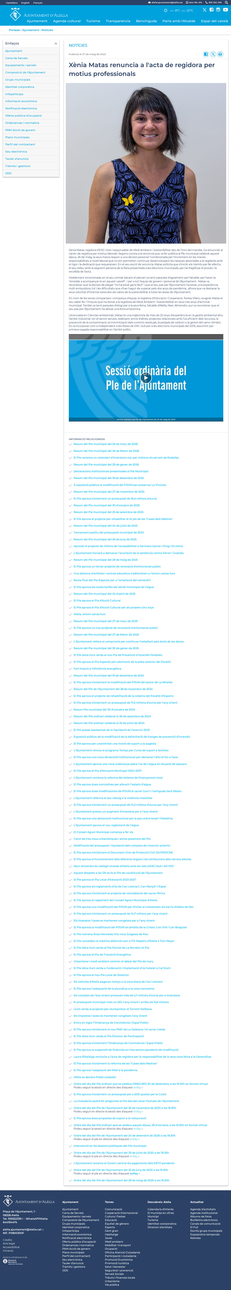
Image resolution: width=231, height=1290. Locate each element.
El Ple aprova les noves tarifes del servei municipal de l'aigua (114, 587)
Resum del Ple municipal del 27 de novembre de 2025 (109, 491)
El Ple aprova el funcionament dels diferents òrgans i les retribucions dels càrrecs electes (132, 859)
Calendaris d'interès (161, 1209)
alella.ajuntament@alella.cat (22, 1229)
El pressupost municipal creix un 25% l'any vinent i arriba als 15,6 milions (121, 1002)
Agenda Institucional (204, 1213)
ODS (8, 173)
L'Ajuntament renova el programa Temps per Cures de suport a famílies (121, 750)
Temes (109, 1202)
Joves (108, 1238)
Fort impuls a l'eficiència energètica (97, 668)
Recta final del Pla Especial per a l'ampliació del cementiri (112, 580)
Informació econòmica (21, 101)
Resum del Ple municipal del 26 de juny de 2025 (105, 539)
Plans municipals (17, 137)
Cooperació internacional (121, 1213)
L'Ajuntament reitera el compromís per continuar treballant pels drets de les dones (129, 641)
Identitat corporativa (19, 86)
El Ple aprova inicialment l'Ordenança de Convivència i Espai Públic (118, 1043)
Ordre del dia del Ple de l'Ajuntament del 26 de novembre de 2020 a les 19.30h (125, 1108)
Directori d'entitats (160, 1227)
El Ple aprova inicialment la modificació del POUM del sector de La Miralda (123, 682)
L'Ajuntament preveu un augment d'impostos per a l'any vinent (116, 811)
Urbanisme (112, 1281)
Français (38, 2)
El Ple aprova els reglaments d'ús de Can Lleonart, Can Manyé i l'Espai (120, 886)
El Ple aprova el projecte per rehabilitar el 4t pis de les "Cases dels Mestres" (123, 519)
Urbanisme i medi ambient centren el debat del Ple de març (113, 961)
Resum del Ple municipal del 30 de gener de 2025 (106, 648)
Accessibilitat (11, 1247)
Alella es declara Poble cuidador (95, 1077)
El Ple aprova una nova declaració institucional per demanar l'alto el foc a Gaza (126, 757)
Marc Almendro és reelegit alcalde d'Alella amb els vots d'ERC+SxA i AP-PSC (124, 866)
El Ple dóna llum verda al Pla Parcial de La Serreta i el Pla (111, 947)
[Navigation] (146, 377)
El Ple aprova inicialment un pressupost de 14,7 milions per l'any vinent (120, 913)
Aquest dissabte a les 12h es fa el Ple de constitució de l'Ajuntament (118, 872)
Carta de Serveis (16, 58)
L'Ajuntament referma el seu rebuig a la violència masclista (113, 798)
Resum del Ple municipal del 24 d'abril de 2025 (104, 593)
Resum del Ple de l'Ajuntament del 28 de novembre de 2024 (113, 689)
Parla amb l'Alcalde (179, 21)
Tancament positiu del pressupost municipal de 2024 (109, 532)
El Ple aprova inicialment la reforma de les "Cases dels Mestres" (115, 1063)
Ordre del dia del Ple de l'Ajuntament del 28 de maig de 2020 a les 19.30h (121, 1180)
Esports (110, 1227)
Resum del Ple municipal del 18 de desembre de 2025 (109, 478)
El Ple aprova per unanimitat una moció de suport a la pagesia (115, 743)
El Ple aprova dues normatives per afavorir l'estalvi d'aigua (112, 784)
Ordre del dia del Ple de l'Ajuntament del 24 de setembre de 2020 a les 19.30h (124, 1135)
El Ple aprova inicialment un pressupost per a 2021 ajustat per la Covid (120, 1094)
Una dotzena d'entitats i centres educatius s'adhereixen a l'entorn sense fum (124, 573)
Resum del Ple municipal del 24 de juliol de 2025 (105, 525)
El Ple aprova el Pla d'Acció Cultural (97, 600)
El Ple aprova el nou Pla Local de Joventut (101, 975)
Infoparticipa (14, 94)
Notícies (47, 30)
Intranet (8, 1250)
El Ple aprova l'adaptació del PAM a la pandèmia (105, 1070)
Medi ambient (114, 1241)
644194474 (10, 1222)
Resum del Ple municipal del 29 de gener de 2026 (106, 464)
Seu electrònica (16, 151)
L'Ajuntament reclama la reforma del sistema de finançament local (118, 777)
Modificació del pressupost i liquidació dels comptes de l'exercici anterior (122, 845)
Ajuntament (37, 21)
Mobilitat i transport (118, 1245)
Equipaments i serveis (20, 65)
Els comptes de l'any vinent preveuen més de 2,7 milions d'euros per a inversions (127, 995)
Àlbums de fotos (201, 1216)
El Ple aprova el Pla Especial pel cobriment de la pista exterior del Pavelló (122, 661)
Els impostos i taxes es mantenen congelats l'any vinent (110, 1015)
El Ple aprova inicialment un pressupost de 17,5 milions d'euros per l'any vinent (125, 702)
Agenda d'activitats (203, 1209)
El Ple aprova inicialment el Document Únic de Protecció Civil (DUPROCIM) (123, 852)
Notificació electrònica (21, 108)
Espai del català (214, 21)
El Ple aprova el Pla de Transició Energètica (102, 954)
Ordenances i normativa (22, 122)
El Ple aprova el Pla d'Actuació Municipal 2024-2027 (108, 770)
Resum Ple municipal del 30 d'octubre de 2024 (104, 709)
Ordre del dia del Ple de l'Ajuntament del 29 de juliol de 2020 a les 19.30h (121, 1152)
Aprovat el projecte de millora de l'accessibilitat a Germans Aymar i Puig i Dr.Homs (128, 546)
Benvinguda (146, 21)
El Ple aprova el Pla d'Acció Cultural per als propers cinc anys (114, 607)
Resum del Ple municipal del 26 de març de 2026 (106, 444)
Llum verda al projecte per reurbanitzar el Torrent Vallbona (113, 1009)
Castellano (11, 2)
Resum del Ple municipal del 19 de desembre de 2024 (109, 675)
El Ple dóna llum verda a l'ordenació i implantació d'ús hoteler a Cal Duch (122, 968)
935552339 (14, 1218)
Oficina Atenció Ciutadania (122, 1252)
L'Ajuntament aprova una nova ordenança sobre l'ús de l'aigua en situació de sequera (130, 764)
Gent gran (111, 1230)
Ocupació (111, 1248)
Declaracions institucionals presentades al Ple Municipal (111, 471)
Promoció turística (117, 1263)
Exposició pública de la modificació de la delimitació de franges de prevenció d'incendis (132, 736)
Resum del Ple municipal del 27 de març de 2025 (106, 621)
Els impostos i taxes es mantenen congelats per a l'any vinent (114, 920)
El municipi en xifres (161, 1213)
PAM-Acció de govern (20, 130)
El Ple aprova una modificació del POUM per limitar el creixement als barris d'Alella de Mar (134, 906)
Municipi (153, 1216)
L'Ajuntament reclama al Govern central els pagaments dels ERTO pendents (124, 1163)
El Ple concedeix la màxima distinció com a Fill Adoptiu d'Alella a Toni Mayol (124, 941)
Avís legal (9, 1243)
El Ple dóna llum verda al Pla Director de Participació (109, 1036)
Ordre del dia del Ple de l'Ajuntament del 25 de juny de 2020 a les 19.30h (121, 1170)
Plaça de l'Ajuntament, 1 (19, 1211)
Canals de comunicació (205, 1223)
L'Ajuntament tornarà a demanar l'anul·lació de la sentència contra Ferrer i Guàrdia (129, 553)
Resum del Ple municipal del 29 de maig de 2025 (106, 559)
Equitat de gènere (117, 1223)
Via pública (112, 1284)
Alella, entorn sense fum (90, 614)
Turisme (93, 21)
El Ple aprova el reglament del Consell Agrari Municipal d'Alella (115, 900)
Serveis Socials (114, 1274)
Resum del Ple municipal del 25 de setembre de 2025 (108, 512)
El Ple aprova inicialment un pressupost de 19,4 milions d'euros (115, 498)
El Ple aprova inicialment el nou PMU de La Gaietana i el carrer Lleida (119, 1029)
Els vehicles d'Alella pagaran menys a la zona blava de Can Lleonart (118, 981)
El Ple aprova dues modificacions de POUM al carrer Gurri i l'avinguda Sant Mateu (128, 791)
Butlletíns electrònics (204, 1220)
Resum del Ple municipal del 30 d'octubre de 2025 (107, 505)
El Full (194, 1227)
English (25, 2)
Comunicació (113, 1209)
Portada (14, 30)
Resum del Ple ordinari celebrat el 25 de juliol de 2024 (109, 723)
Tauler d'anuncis (17, 158)
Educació (111, 1220)
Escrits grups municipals (206, 1230)
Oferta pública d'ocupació (23, 115)
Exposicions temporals (205, 1234)
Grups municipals (17, 79)
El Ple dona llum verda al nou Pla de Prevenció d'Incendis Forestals (118, 655)
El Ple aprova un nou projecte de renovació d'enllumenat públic (116, 627)
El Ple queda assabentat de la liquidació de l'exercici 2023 (112, 730)
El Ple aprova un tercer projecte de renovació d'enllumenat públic (117, 566)
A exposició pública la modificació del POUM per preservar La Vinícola (120, 485)
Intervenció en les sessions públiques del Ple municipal (110, 1145)
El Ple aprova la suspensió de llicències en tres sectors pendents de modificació (126, 1049)
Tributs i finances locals (120, 1277)
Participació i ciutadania (120, 1256)
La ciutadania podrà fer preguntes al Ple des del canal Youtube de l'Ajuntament (126, 1101)
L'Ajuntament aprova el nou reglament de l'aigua (106, 825)
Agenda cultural (67, 21)
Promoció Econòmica (119, 1259)
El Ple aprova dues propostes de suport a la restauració (110, 1118)
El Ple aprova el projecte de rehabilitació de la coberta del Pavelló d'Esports (123, 696)
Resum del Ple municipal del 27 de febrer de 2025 (106, 634)
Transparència (118, 21)
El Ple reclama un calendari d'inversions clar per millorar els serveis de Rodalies (126, 457)
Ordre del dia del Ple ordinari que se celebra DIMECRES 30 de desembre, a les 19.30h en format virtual (141, 1083)
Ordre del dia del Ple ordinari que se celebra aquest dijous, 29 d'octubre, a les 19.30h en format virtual (140, 1125)
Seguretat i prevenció (119, 1270)
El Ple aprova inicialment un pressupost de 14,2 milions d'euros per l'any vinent (126, 804)
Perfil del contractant (20, 144)
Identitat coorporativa (162, 1223)
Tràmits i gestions (17, 166)
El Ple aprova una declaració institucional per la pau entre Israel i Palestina (123, 818)
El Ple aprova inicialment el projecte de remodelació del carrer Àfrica (119, 893)
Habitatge (111, 1234)
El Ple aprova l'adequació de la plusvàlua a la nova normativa (114, 988)
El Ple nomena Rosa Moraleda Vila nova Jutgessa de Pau (111, 934)
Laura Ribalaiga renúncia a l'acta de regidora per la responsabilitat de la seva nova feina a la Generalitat (142, 1056)
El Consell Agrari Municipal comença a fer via (103, 832)
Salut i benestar (115, 1266)
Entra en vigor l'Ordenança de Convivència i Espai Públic (111, 1022)
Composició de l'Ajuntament (25, 72)
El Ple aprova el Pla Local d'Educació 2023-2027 (105, 879)
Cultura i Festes (115, 1216)
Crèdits (7, 1240)
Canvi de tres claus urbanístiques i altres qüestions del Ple (112, 838)
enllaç (137, 1087)
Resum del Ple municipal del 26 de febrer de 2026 (106, 450)
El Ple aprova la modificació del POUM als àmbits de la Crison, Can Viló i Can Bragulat (130, 927)
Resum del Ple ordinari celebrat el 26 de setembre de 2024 (112, 716)
